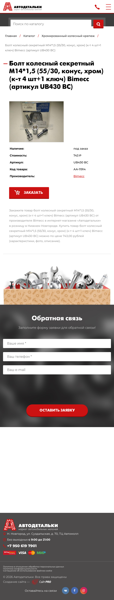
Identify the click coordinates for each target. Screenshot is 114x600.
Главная (11, 36)
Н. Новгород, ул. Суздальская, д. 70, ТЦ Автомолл (42, 534)
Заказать (33, 193)
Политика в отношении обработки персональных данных (33, 567)
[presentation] (57, 390)
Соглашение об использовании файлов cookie (27, 571)
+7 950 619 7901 (22, 546)
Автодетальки (24, 577)
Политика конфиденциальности (20, 569)
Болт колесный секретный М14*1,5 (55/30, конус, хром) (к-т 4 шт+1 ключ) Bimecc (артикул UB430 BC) (53, 47)
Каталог (29, 36)
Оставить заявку (57, 410)
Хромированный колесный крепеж (68, 36)
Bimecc (79, 176)
